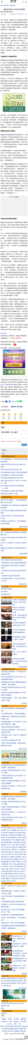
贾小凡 (16, 979)
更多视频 (24, 974)
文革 (11, 882)
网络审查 (5, 865)
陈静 (14, 981)
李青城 (12, 984)
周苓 (11, 981)
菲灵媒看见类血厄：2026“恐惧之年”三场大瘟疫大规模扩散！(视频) (19, 954)
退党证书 (16, 1029)
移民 (16, 870)
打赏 (19, 14)
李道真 (21, 979)
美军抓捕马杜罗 (6, 595)
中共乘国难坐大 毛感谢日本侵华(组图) (12, 476)
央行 (13, 853)
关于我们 (16, 1020)
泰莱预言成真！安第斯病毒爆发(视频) (12, 915)
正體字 (6, 1034)
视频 (3, 935)
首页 (2, 5)
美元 (22, 853)
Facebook (9, 1025)
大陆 (20, 860)
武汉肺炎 (12, 828)
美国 (24, 843)
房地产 (21, 855)
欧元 (11, 855)
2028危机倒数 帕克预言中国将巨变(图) (12, 902)
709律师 (18, 862)
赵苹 (2, 984)
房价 (8, 860)
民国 (9, 874)
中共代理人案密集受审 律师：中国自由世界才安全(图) (19, 647)
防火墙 (11, 862)
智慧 (13, 879)
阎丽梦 (18, 841)
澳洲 (5, 874)
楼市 (25, 855)
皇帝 (21, 877)
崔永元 (18, 845)
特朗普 (21, 828)
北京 (8, 78)
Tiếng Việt (17, 1034)
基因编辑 (5, 862)
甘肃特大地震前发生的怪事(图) (10, 728)
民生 (19, 872)
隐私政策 (4, 1022)
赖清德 (6, 843)
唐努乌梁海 (20, 865)
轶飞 (2, 981)
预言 (22, 879)
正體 (23, 1)
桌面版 (4, 1020)
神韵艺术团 (12, 1027)
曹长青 (6, 986)
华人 (13, 870)
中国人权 (21, 1004)
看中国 (6, 336)
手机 (19, 879)
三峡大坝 (20, 833)
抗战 (15, 874)
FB (25, 850)
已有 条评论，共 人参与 (9, 432)
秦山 (5, 984)
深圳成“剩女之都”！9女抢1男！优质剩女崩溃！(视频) (19, 939)
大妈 (5, 860)
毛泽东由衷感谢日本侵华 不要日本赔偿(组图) (14, 473)
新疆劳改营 (20, 867)
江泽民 (7, 309)
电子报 (10, 1020)
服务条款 (23, 1020)
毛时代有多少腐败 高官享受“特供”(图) (12, 479)
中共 (14, 841)
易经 (4, 879)
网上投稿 (23, 1022)
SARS (14, 867)
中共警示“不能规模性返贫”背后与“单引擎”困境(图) (19, 603)
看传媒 (7, 1029)
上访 (22, 862)
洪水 (14, 836)
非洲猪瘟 (16, 860)
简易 (12, 979)
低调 (24, 65)
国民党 (25, 838)
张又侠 (23, 831)
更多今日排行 (23, 749)
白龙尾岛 (5, 867)
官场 (4, 850)
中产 (8, 857)
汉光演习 (19, 838)
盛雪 (25, 981)
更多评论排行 (23, 527)
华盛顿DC (17, 1032)
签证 (7, 872)
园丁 (22, 981)
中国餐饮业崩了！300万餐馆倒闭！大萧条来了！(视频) (19, 969)
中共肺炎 (3, 828)
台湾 (16, 857)
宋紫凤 (3, 979)
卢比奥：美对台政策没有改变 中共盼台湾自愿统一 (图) (19, 618)
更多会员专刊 (23, 585)
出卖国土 (5, 833)
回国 (10, 872)
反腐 (23, 848)
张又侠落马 (4, 592)
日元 (14, 855)
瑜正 (20, 984)
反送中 (8, 848)
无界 (25, 1029)
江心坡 (11, 867)
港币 (17, 855)
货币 (4, 855)
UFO (11, 841)
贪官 (11, 848)
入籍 (13, 872)
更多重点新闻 (23, 667)
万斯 (21, 843)
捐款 (10, 1022)
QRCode (14, 401)
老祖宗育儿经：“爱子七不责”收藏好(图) (13, 924)
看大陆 (7, 5)
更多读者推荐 (23, 554)
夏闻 (8, 981)
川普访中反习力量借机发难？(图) (11, 741)
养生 (14, 882)
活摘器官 (11, 833)
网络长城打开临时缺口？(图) (9, 494)
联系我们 (16, 1022)
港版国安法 (13, 838)
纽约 (12, 1032)
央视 (10, 870)
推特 (15, 1025)
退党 (2, 841)
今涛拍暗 (8, 979)
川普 (17, 828)
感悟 (16, 879)
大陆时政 (3, 1004)
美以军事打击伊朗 (6, 589)
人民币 (8, 855)
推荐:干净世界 (4, 1027)
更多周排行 (23, 792)
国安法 (5, 836)
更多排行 (24, 932)
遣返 (4, 872)
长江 (8, 836)
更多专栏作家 (23, 989)
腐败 (20, 848)
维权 (14, 862)
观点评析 (12, 5)
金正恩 (22, 841)
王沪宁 (9, 845)
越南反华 (4, 134)
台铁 (15, 833)
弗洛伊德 (7, 841)
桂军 (12, 874)
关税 (14, 843)
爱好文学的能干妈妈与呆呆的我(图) (11, 561)
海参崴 (12, 857)
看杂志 (24, 1027)
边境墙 (18, 843)
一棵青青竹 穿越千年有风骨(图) (10, 576)
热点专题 (5, 587)
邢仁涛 (17, 984)
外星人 (5, 882)
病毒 (4, 831)
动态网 (21, 1029)
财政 (2, 857)
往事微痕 (19, 836)
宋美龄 (3, 877)
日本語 (22, 1034)
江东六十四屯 (13, 865)
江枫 (23, 984)
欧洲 (21, 1032)
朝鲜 (2, 853)
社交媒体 (21, 850)
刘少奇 (15, 877)
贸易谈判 (4, 845)
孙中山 (19, 874)
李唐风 (18, 981)
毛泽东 (12, 290)
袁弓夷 (8, 838)
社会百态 (15, 1004)
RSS (20, 1025)
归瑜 (24, 979)
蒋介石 (23, 874)
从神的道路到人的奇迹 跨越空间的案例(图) (14, 563)
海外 (22, 872)
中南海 (22, 845)
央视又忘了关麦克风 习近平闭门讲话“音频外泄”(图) (19, 611)
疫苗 (11, 836)
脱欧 (10, 853)
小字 (26, 14)
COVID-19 (9, 831)
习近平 (19, 831)
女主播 (6, 870)
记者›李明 (3, 333)
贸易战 (14, 831)
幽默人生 (9, 879)
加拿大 (6, 853)
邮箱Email (3, 1014)
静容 (8, 984)
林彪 (11, 877)
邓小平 (8, 877)
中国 (4, 33)
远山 (5, 981)
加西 (24, 1032)
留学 (22, 870)
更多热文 (24, 824)
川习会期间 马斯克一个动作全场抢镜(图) (13, 714)
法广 (17, 850)
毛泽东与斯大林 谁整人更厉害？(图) (11, 470)
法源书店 (19, 1027)
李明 (2, 1009)
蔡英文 (20, 857)
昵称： (3, 427)
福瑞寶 (11, 1029)
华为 (17, 848)
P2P (23, 860)
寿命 (8, 882)
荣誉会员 (11, 384)
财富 (5, 857)
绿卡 (16, 872)
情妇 (14, 848)
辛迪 (10, 986)
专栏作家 (5, 977)
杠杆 (19, 853)
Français (11, 1034)
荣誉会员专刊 (7, 558)
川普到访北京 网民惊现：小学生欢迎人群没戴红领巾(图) (19, 662)
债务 (16, 853)
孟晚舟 (11, 843)
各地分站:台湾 (6, 1032)
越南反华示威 (5, 1006)
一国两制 (13, 850)
